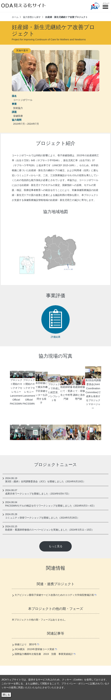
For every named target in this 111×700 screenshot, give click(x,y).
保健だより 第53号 (27, 644)
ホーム (15, 17)
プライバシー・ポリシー (74, 683)
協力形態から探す (32, 17)
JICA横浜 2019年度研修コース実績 (36, 649)
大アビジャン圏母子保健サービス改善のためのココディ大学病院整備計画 (56, 595)
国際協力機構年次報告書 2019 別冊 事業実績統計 (45, 654)
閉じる (6, 694)
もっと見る (55, 546)
